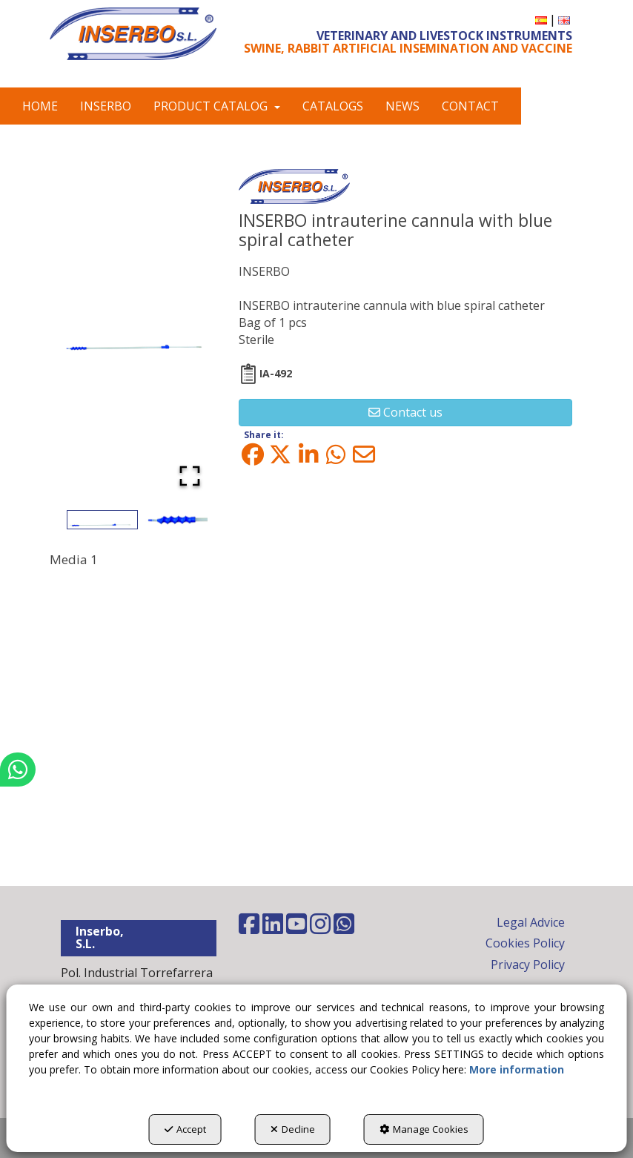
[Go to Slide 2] (175, 520)
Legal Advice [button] (531, 922)
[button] (133, 33)
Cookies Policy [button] (525, 943)
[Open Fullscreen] (189, 476)
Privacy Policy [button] (528, 964)
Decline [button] (293, 1129)
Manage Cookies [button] (424, 1129)
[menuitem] (541, 19)
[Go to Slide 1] (102, 519)
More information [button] (516, 1069)
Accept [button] (185, 1129)
